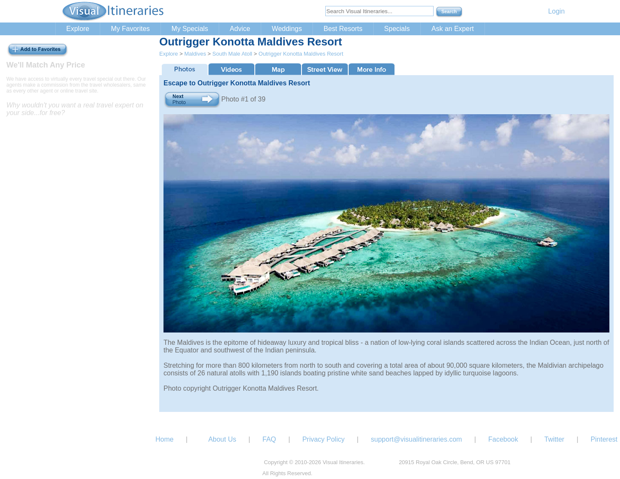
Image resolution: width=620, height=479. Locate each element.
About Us (222, 439)
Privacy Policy (323, 439)
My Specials (190, 28)
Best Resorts (343, 28)
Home (164, 439)
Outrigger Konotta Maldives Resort (301, 54)
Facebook (503, 439)
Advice (240, 28)
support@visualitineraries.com (416, 439)
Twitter (554, 439)
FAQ (269, 439)
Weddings (287, 28)
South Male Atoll (232, 54)
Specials (397, 28)
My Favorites (130, 28)
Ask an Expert (452, 28)
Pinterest (604, 439)
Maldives (195, 54)
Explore (77, 28)
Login (556, 11)
